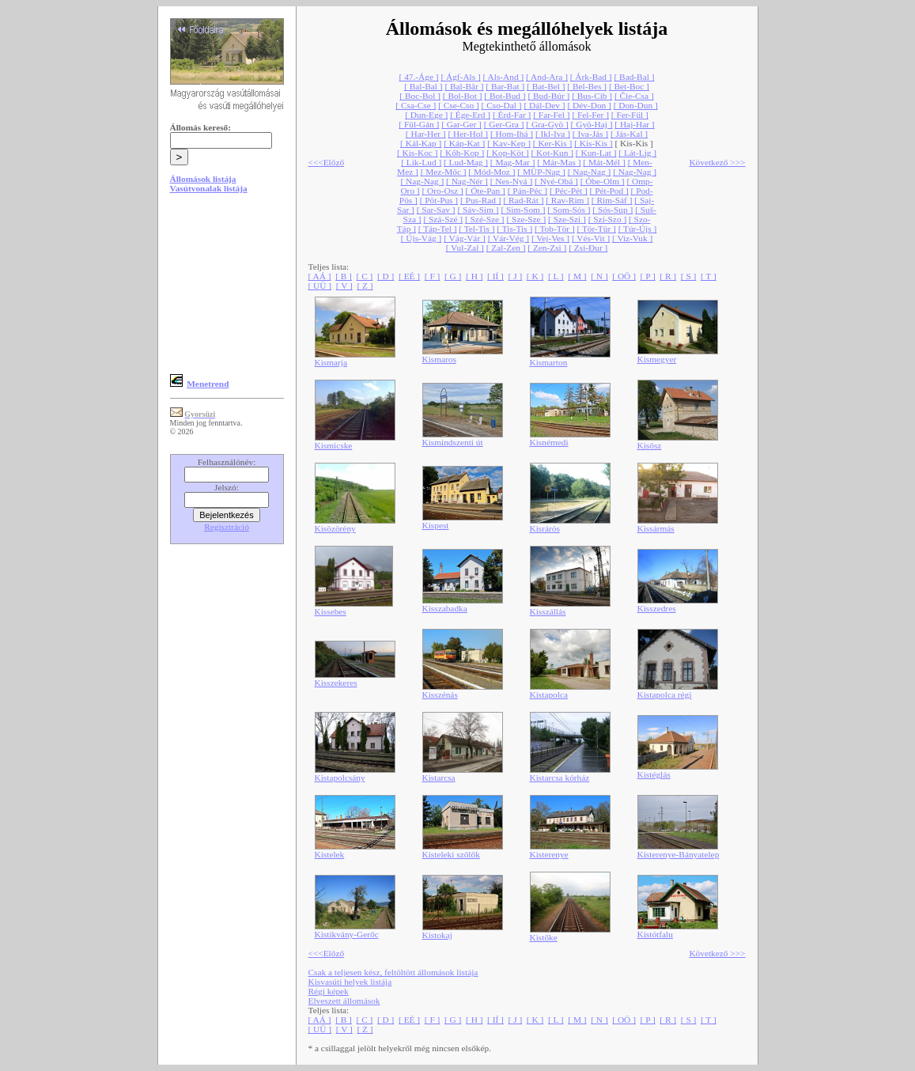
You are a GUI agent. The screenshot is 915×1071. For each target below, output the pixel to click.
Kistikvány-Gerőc (347, 934)
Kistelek (330, 854)
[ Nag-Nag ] (589, 171)
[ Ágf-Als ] (460, 76)
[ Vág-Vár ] (465, 238)
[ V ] (344, 285)
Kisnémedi (549, 442)
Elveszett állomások (344, 1000)
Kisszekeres (336, 682)
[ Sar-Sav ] (436, 209)
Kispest (435, 525)
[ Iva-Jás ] (590, 133)
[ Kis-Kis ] (593, 143)
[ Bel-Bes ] (587, 86)
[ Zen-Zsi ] (546, 247)
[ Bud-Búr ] (548, 95)
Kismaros (439, 359)
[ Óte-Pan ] (485, 190)
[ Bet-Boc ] (629, 86)
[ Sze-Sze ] (526, 219)
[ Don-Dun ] (636, 105)
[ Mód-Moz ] (491, 171)
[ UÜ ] (320, 285)
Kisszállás (548, 611)
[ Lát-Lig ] (637, 152)
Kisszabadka (444, 608)
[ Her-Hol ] (468, 133)
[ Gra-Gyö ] (547, 124)
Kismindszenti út (452, 442)
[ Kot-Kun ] (552, 152)
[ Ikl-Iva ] (552, 133)
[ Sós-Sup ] (612, 209)
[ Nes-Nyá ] (511, 181)
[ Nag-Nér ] (467, 181)
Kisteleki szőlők (451, 854)
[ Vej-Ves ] (550, 238)
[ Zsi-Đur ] (588, 247)
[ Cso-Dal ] (502, 105)
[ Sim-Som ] (523, 209)
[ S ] (689, 276)
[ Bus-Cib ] (592, 95)
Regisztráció (226, 527)
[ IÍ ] (495, 276)
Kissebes (330, 611)
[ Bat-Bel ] (546, 86)
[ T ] (708, 276)
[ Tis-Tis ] (514, 228)
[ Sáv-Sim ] (477, 209)
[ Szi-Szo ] (607, 219)
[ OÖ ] (624, 276)
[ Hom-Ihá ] (511, 133)
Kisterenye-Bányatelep (678, 854)
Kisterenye (549, 854)
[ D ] (385, 276)
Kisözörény (335, 528)
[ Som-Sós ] (568, 209)
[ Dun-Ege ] (426, 114)
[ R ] (668, 276)
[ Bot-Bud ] (504, 95)
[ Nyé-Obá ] (556, 181)
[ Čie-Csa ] (634, 95)
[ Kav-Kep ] (509, 143)
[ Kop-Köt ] (507, 152)
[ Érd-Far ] (512, 114)
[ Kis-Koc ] (417, 152)
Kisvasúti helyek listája (350, 981)
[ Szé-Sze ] (485, 219)
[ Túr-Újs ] (637, 228)
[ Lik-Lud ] (421, 162)
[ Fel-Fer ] (590, 114)
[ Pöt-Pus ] (439, 200)
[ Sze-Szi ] (567, 219)
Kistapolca (549, 694)
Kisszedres (656, 608)
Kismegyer (657, 359)
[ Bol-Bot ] (462, 95)
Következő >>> (717, 162)
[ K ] (535, 276)
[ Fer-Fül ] (629, 114)
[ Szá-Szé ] (443, 219)
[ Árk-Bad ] (591, 76)
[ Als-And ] (503, 76)
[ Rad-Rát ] (523, 200)
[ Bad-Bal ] (634, 76)
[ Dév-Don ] (589, 105)
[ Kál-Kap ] (420, 143)
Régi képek (328, 991)
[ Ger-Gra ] (504, 124)
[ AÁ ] (319, 276)
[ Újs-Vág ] (421, 238)
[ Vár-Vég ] (508, 238)
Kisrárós (545, 528)
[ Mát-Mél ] (604, 162)
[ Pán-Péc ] (527, 190)
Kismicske (334, 445)
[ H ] (474, 276)
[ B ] (343, 276)
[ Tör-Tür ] (596, 228)
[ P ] (648, 276)
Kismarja (331, 362)
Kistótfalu (655, 934)
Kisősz (649, 445)
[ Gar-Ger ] (461, 124)
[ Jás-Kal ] (629, 133)
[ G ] (452, 276)
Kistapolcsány (340, 777)
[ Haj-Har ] (634, 124)
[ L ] (556, 276)
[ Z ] (364, 285)
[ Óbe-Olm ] (602, 181)
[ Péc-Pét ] (569, 190)
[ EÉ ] (409, 276)
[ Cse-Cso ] (458, 105)
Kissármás (656, 528)
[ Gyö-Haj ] (592, 124)
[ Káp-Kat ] (464, 143)
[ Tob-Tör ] (555, 228)
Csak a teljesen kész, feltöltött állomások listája (393, 972)
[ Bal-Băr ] (463, 86)
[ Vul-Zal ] (465, 247)
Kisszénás (440, 694)
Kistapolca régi (664, 694)
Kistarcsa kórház (560, 777)
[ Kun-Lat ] (596, 152)
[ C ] (365, 276)
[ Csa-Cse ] (415, 105)
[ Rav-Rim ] (567, 200)
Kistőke (544, 937)
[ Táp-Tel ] (437, 228)
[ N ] (599, 276)
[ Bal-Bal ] (423, 86)
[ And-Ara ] (547, 76)
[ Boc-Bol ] (419, 95)
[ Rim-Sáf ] (612, 200)
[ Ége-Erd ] (470, 114)
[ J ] (516, 276)
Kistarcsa (439, 777)
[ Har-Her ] (426, 133)
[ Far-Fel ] (551, 114)
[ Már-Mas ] (558, 162)
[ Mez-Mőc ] (444, 171)
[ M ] (577, 276)
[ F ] (432, 276)
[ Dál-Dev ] (544, 105)
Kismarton (549, 362)
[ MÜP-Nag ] (541, 171)
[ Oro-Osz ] (442, 190)
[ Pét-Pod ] (609, 190)
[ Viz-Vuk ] (632, 238)
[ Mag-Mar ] (512, 162)
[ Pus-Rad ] (480, 200)
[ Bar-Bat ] (505, 86)
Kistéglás (654, 774)
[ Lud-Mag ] (466, 162)
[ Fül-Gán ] (419, 124)
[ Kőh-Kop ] (462, 152)
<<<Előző (326, 162)
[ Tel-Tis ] (476, 228)
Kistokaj (437, 935)
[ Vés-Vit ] (591, 238)
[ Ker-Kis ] (552, 143)
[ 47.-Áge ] (419, 76)
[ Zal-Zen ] (506, 247)
